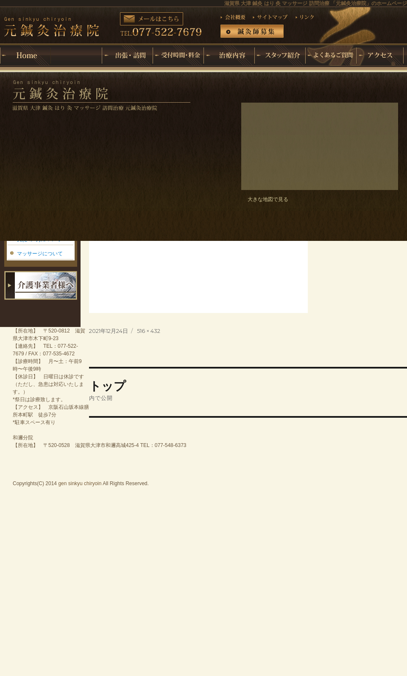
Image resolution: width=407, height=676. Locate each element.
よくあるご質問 (330, 55)
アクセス (381, 55)
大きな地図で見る (268, 199)
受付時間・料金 (178, 55)
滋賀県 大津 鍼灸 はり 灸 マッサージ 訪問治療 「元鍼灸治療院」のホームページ (315, 3)
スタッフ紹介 (279, 55)
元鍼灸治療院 (76, 49)
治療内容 (229, 55)
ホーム (25, 55)
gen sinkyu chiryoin (79, 483)
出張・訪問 (127, 55)
